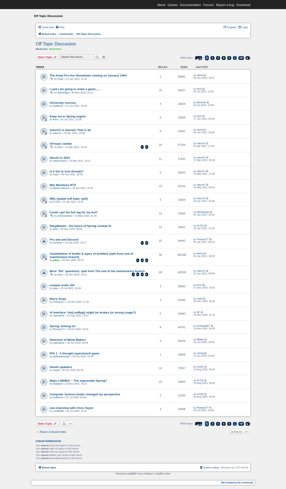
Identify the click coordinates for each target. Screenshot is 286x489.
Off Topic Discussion (56, 43)
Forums (208, 5)
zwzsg (200, 353)
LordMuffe (58, 411)
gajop (56, 260)
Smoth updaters (61, 367)
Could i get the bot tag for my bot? (74, 212)
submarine (58, 315)
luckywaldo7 (203, 325)
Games (173, 5)
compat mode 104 (62, 285)
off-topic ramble (61, 143)
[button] (198, 58)
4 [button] (223, 57)
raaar (200, 298)
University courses (63, 102)
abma (200, 75)
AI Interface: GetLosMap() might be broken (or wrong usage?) (93, 312)
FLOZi (56, 201)
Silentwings (203, 212)
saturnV (57, 133)
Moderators (55, 49)
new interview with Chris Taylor (71, 408)
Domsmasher (65, 215)
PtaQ (60, 79)
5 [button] (229, 57)
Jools (56, 174)
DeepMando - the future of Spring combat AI (80, 226)
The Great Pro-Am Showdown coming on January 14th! (88, 75)
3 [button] (218, 57)
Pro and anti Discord (64, 239)
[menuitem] (59, 27)
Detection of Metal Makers (68, 339)
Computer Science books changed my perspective (85, 394)
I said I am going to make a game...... (75, 89)
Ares (199, 88)
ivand (200, 129)
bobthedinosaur (61, 356)
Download (243, 5)
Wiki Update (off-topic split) (69, 198)
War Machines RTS (63, 185)
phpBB (131, 473)
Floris (200, 339)
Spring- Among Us (62, 326)
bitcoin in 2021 (60, 157)
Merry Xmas (58, 299)
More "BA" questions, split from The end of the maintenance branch (97, 271)
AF (198, 312)
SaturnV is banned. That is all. (71, 130)
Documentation (190, 5)
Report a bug (225, 5)
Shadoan (58, 383)
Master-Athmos (61, 188)
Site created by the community (237, 482)
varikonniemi (60, 160)
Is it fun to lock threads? (67, 171)
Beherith (201, 102)
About (161, 5)
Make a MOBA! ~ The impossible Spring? (78, 380)
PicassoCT (203, 239)
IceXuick (57, 242)
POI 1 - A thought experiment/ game (74, 353)
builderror (58, 105)
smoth (56, 370)
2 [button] (212, 57)
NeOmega (63, 92)
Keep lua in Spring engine (68, 116)
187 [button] (241, 57)
